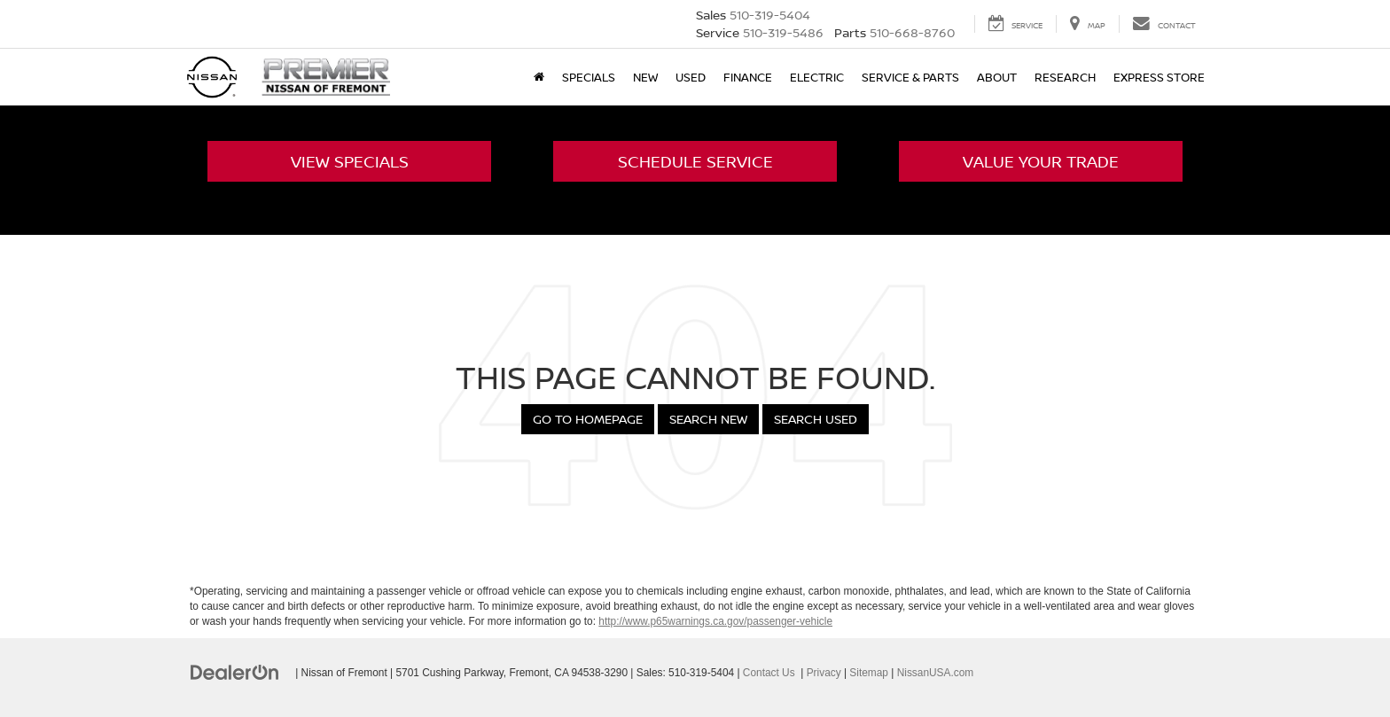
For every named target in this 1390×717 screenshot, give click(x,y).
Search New (708, 418)
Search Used (815, 418)
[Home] (539, 77)
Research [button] (1065, 77)
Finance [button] (747, 77)
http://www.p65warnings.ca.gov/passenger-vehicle (715, 621)
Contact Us (769, 672)
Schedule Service (695, 161)
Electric (817, 77)
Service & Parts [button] (910, 77)
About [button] (997, 77)
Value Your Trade (1041, 161)
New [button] (645, 77)
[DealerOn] (235, 672)
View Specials (350, 161)
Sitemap (868, 672)
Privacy (824, 672)
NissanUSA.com (935, 672)
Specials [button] (588, 77)
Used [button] (690, 77)
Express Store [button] (1159, 77)
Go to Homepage (588, 418)
